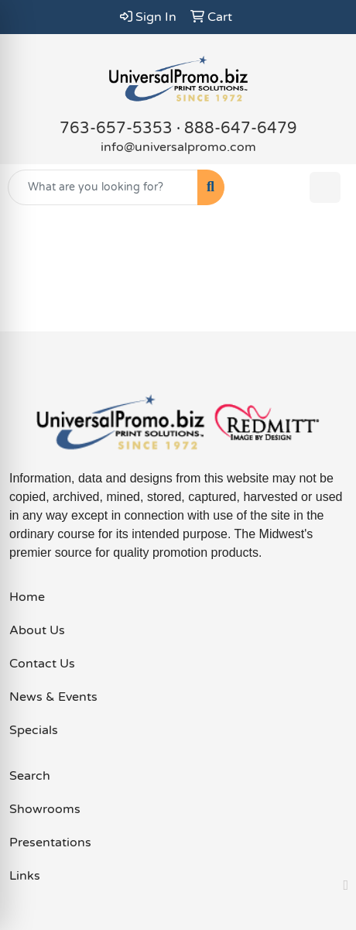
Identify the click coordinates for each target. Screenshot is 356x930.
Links (24, 876)
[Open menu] (325, 187)
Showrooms (44, 809)
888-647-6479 (240, 128)
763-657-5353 (116, 128)
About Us (37, 630)
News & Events (53, 697)
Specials (33, 730)
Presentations (50, 842)
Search (29, 776)
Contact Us (42, 663)
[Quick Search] (103, 187)
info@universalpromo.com (178, 147)
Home (27, 597)
